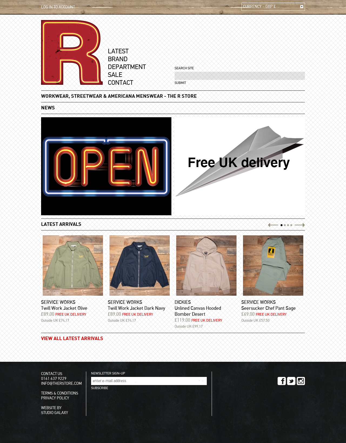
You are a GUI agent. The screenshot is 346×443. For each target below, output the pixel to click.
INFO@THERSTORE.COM (61, 384)
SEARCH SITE (184, 68)
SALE (115, 75)
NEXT (299, 225)
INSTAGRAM (301, 381)
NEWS (48, 108)
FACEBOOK (282, 381)
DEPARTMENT (127, 67)
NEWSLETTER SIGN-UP (108, 373)
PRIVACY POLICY (55, 398)
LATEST (118, 51)
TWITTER (291, 381)
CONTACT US (51, 374)
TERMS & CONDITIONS (59, 393)
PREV (274, 225)
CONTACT (120, 83)
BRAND (118, 59)
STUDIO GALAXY (54, 413)
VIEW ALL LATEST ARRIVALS (72, 338)
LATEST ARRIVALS (61, 224)
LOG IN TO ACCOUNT (58, 7)
